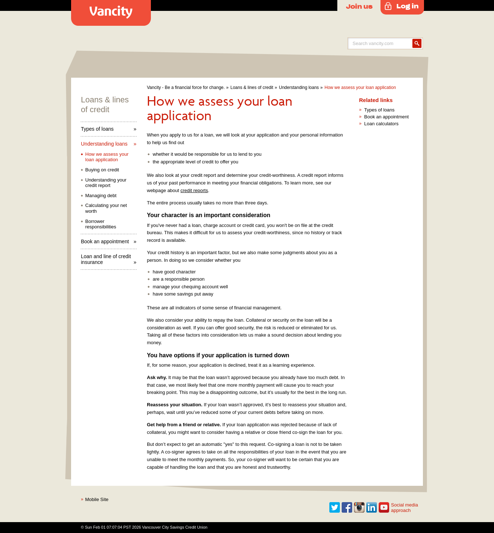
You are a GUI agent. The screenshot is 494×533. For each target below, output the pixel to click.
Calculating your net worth (106, 208)
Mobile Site (96, 499)
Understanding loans (299, 87)
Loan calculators (381, 123)
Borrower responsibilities (100, 224)
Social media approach (404, 507)
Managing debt (100, 195)
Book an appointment (105, 241)
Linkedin (371, 507)
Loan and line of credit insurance (106, 259)
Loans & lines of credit (251, 87)
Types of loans (97, 129)
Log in (407, 6)
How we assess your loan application (360, 87)
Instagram (359, 507)
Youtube (384, 507)
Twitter (334, 507)
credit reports (194, 190)
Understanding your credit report (105, 182)
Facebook (347, 507)
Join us (359, 6)
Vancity (111, 13)
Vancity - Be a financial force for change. (186, 87)
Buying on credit (102, 169)
